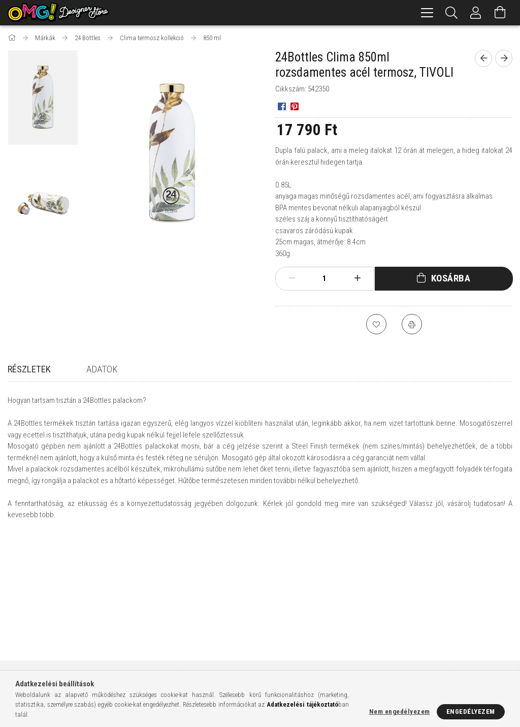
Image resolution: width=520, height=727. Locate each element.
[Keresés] (451, 12)
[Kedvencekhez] (376, 324)
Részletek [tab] (29, 369)
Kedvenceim (155, 668)
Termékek (23, 623)
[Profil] (476, 12)
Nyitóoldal (25, 608)
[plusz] (357, 278)
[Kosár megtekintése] (500, 12)
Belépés (148, 608)
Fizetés (276, 638)
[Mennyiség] (324, 278)
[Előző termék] (483, 58)
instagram (420, 655)
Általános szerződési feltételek (315, 608)
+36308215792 (421, 623)
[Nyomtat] (412, 324)
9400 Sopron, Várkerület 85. (445, 608)
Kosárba (451, 278)
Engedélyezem (470, 711)
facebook (400, 655)
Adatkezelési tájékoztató (304, 623)
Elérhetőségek (288, 668)
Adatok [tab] (102, 369)
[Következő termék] (503, 58)
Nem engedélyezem (399, 711)
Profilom (151, 638)
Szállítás (278, 653)
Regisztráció (156, 623)
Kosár (145, 653)
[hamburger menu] (427, 12)
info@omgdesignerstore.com (449, 638)
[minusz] (292, 278)
